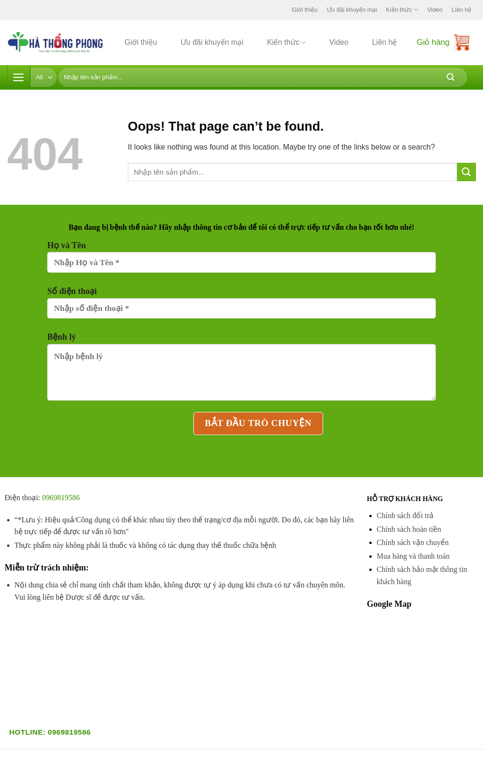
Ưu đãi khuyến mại (352, 9)
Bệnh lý (241, 370)
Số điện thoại (241, 306)
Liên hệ (462, 9)
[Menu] (19, 77)
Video (435, 9)
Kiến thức (402, 9)
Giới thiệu (305, 9)
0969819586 (61, 498)
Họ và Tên (241, 261)
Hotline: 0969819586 (50, 732)
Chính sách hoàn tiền (409, 529)
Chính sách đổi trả (405, 515)
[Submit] (450, 77)
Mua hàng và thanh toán (413, 556)
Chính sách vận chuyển (413, 542)
